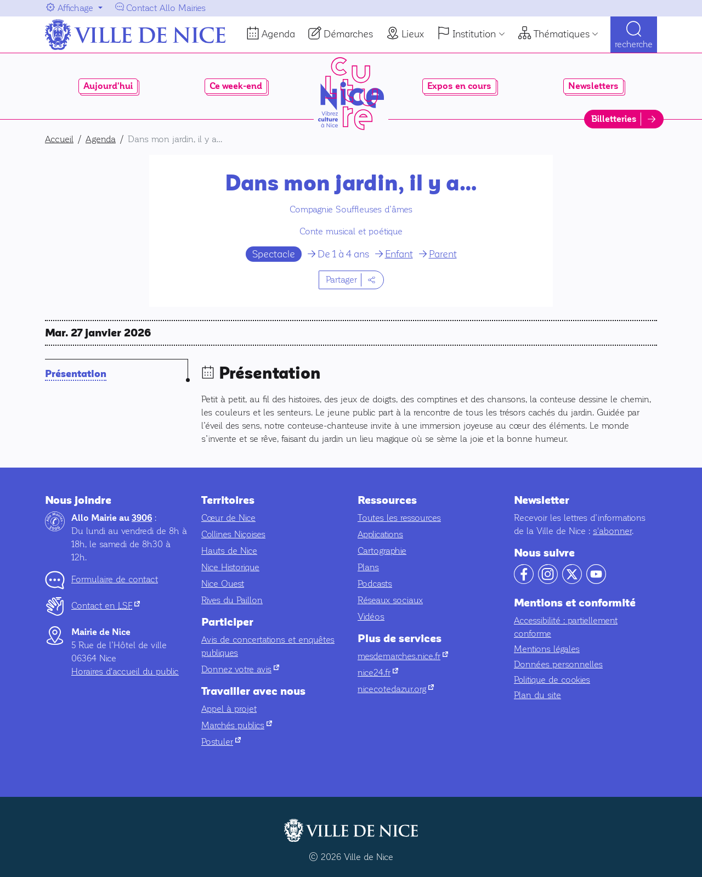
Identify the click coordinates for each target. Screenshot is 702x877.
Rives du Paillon (232, 600)
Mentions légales (547, 649)
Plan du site (537, 695)
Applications (380, 534)
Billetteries (614, 119)
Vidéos (371, 616)
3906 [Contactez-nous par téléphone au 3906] (142, 518)
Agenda (278, 34)
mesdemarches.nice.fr (403, 656)
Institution (474, 34)
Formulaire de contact (114, 579)
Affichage (75, 8)
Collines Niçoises (233, 534)
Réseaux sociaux (390, 600)
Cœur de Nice (228, 517)
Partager (341, 279)
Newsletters (593, 86)
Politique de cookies (552, 679)
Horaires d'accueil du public (125, 671)
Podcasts (375, 583)
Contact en (105, 605)
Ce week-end (236, 86)
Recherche (634, 44)
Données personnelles (558, 664)
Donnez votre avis (240, 669)
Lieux (412, 34)
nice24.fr (378, 672)
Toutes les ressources (399, 517)
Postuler (221, 741)
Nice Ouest (222, 583)
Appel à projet (229, 708)
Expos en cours (459, 86)
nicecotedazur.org (396, 689)
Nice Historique (230, 567)
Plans (368, 567)
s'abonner (612, 531)
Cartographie (382, 550)
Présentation (75, 374)
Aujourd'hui (108, 86)
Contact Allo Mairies (166, 8)
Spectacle (273, 254)
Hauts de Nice (229, 550)
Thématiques (562, 34)
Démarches (348, 34)
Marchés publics (236, 725)
